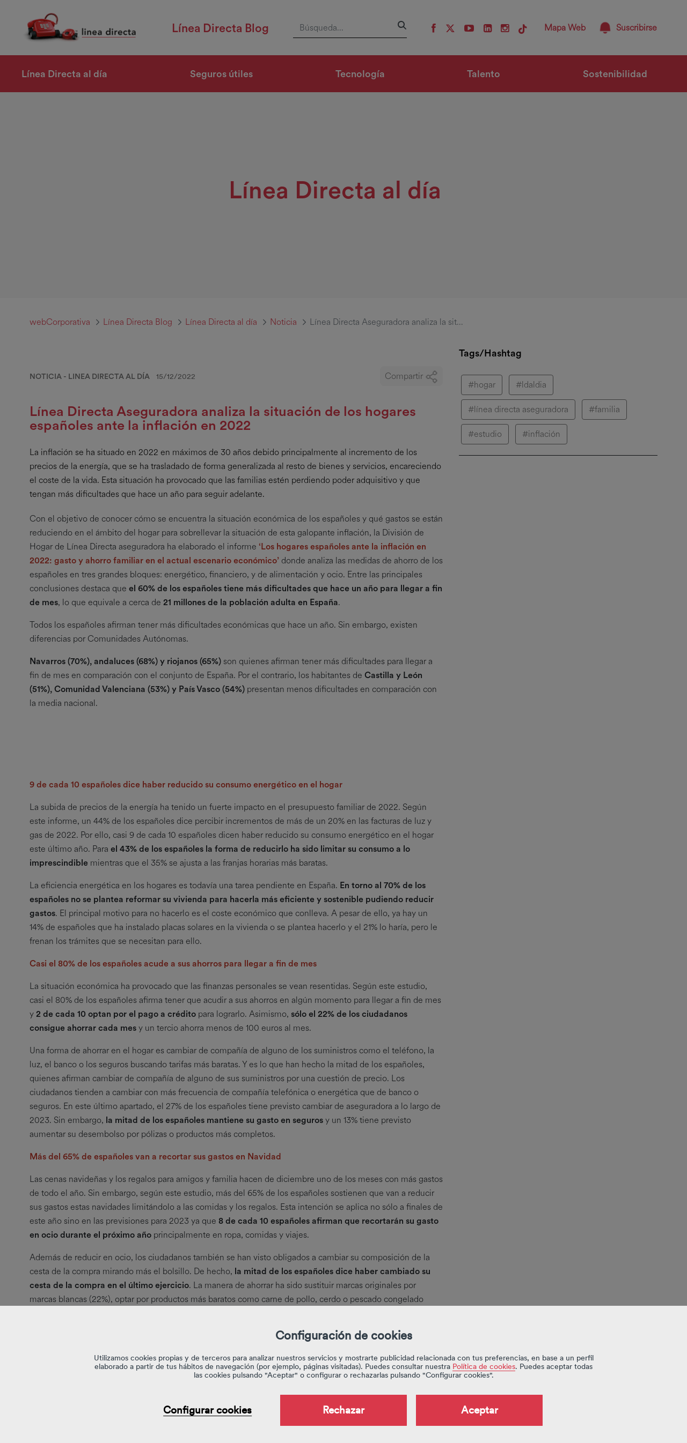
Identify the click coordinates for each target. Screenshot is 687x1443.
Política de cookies (483, 1366)
